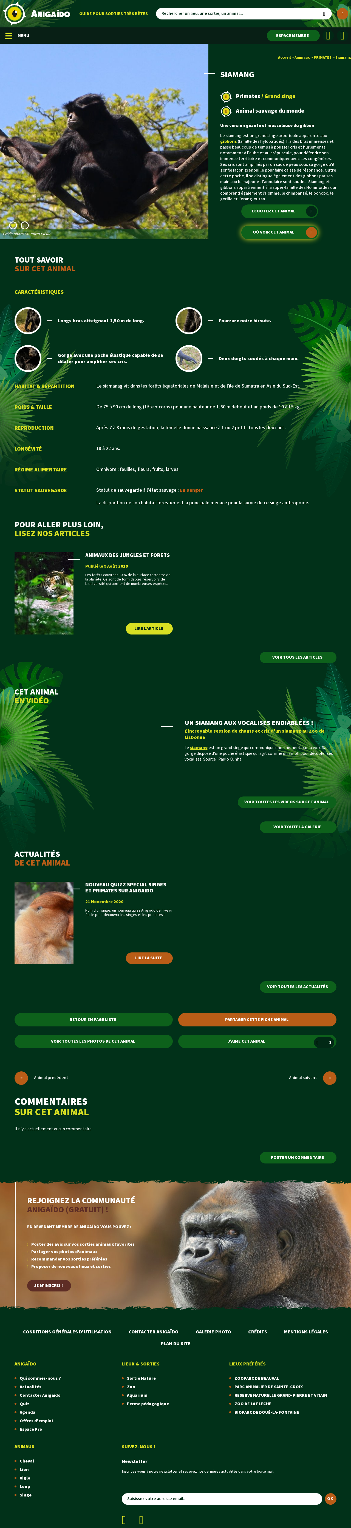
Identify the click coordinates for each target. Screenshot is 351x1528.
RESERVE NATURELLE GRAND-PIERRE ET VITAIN (280, 1395)
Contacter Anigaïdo (154, 1332)
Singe (26, 1495)
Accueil (284, 57)
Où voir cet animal (285, 232)
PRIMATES (323, 57)
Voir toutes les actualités (297, 987)
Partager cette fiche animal (256, 1020)
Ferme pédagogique (148, 1404)
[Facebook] (328, 35)
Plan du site (176, 1344)
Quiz (24, 1404)
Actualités (30, 1387)
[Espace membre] (293, 35)
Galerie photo (213, 1332)
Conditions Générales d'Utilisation (67, 1332)
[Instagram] (342, 35)
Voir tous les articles (297, 657)
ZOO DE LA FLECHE (252, 1404)
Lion (24, 1470)
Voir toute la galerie (297, 827)
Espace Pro (31, 1429)
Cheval (27, 1461)
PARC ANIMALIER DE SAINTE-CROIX (268, 1387)
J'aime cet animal (281, 1042)
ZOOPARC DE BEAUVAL (256, 1378)
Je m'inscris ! (48, 1285)
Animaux (302, 57)
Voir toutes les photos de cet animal (93, 1041)
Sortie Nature (141, 1378)
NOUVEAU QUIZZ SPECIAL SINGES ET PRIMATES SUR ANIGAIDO (125, 887)
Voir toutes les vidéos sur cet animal (286, 802)
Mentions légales (306, 1332)
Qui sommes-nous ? (40, 1378)
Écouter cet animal (284, 211)
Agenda (27, 1412)
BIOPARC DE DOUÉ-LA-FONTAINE (266, 1412)
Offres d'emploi (36, 1421)
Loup (25, 1487)
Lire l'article (148, 628)
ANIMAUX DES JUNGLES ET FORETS (127, 555)
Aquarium (137, 1395)
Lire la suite (148, 958)
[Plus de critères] (342, 13)
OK (330, 1499)
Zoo (131, 1387)
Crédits (257, 1332)
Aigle (25, 1478)
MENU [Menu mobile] (17, 36)
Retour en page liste (93, 1020)
